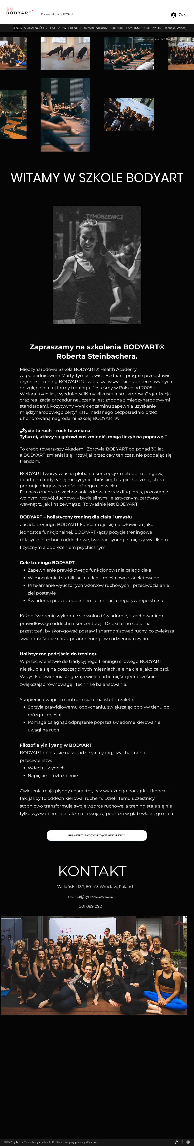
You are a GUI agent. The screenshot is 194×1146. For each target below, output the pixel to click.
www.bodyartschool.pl (39, 1142)
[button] (93, 28)
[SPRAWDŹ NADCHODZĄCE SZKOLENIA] (97, 835)
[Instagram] (188, 1142)
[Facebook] (187, 39)
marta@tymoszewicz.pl (145, 39)
